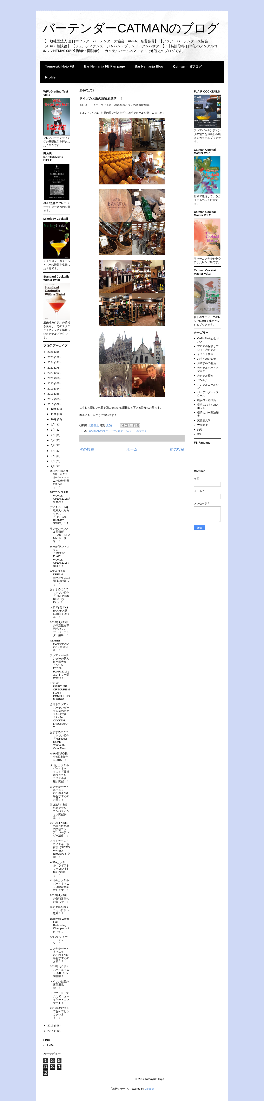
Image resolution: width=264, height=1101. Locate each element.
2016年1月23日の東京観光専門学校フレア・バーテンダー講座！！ (59, 629)
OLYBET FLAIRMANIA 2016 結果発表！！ (59, 645)
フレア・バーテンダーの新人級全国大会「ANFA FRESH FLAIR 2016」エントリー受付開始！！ (60, 666)
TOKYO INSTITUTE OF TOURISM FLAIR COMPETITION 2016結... (60, 691)
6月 (53, 440)
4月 (53, 450)
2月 (53, 461)
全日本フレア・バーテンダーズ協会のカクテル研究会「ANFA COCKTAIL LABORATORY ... (59, 715)
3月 (53, 455)
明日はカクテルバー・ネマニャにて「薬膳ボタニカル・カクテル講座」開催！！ (59, 773)
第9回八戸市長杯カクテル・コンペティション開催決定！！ (59, 811)
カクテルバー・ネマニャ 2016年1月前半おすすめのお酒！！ (59, 955)
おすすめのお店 (206, 363)
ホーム (132, 449)
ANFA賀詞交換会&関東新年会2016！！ (59, 756)
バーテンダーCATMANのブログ (130, 28)
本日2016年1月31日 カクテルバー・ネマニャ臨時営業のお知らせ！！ (59, 479)
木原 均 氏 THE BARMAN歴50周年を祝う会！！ (59, 612)
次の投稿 (86, 449)
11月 (54, 414)
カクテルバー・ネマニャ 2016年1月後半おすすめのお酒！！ (59, 793)
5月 (53, 445)
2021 (50, 378)
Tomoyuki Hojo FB (59, 66)
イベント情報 (205, 354)
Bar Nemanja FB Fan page (104, 66)
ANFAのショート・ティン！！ (59, 940)
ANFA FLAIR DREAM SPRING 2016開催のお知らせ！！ (60, 578)
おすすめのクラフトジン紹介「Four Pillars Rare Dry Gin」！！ (59, 596)
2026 (50, 351)
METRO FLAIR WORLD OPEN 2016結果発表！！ (60, 497)
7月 (53, 435)
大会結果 (202, 424)
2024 (50, 362)
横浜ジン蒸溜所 (206, 400)
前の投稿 (177, 449)
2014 (50, 1030)
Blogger (149, 1088)
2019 (50, 388)
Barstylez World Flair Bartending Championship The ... (59, 925)
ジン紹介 (202, 380)
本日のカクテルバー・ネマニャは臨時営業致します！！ (59, 885)
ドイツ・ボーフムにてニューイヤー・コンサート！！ (59, 998)
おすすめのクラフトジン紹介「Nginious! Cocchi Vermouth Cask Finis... (59, 740)
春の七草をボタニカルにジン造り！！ (59, 910)
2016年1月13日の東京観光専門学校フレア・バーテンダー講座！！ (59, 829)
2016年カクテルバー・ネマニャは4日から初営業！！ (59, 971)
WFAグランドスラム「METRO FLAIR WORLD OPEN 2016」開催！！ (60, 556)
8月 (53, 429)
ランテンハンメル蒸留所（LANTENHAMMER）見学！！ (60, 535)
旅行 (200, 434)
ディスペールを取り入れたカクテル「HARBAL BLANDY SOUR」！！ (59, 515)
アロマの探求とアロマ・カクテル (208, 348)
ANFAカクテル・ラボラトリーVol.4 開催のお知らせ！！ (59, 869)
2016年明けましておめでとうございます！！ (59, 1012)
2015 (50, 1025)
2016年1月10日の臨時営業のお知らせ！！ (59, 898)
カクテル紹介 (205, 375)
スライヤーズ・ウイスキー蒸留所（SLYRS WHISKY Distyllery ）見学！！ (60, 849)
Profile (50, 77)
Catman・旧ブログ (187, 66)
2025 (50, 357)
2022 (50, 372)
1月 (53, 466)
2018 (50, 393)
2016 (50, 404)
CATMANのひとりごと (102, 430)
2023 (50, 367)
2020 (50, 383)
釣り (200, 429)
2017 (50, 399)
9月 (53, 424)
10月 (54, 419)
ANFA (50, 1045)
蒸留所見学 (204, 420)
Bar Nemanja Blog (149, 66)
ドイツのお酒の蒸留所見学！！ (59, 984)
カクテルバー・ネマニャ (132, 430)
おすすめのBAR (206, 358)
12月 (54, 408)
